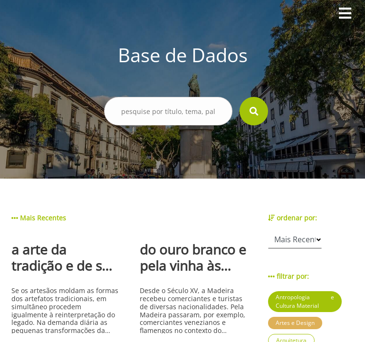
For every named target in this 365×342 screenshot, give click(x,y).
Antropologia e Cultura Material (305, 301)
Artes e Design (295, 323)
